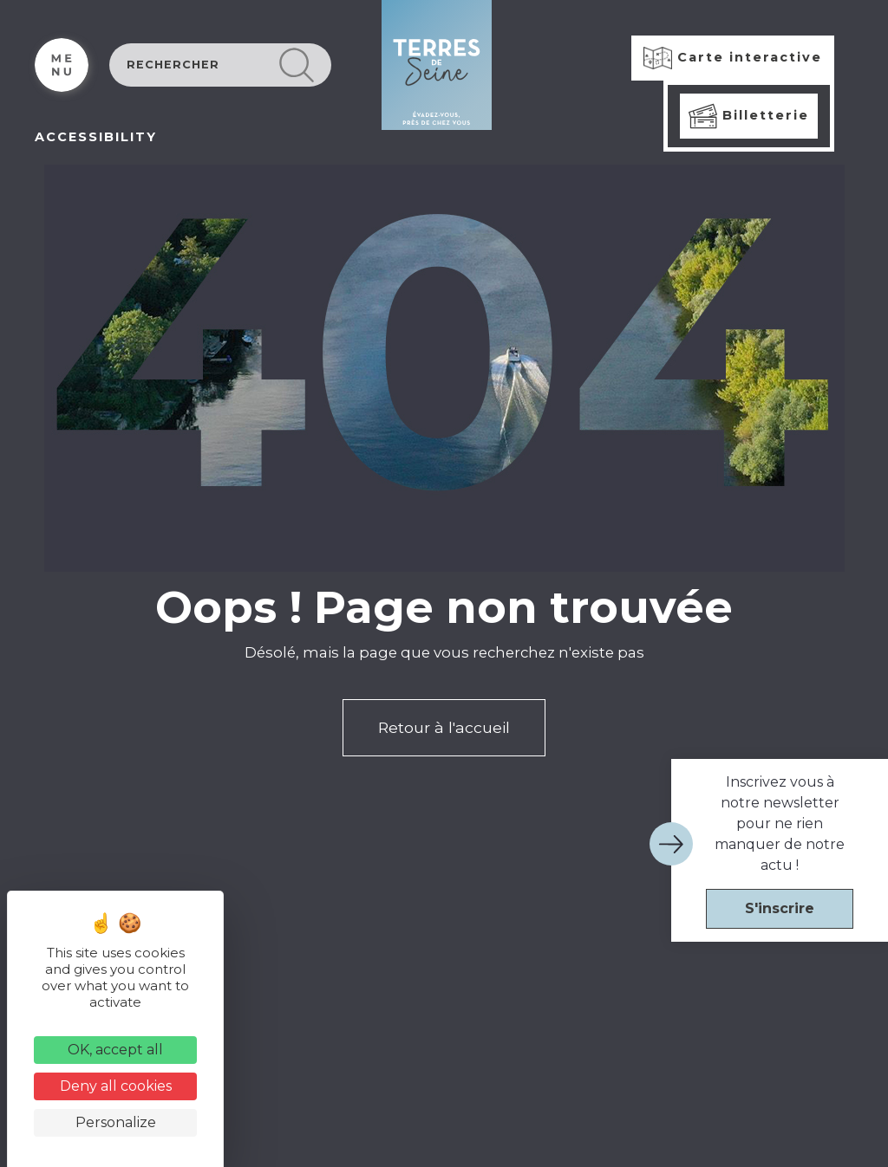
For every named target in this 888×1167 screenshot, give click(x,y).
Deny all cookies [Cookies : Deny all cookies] (116, 1086)
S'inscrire (779, 908)
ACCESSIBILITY (96, 137)
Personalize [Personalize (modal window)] (115, 1122)
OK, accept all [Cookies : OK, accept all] (115, 1049)
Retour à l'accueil (444, 727)
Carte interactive (732, 58)
